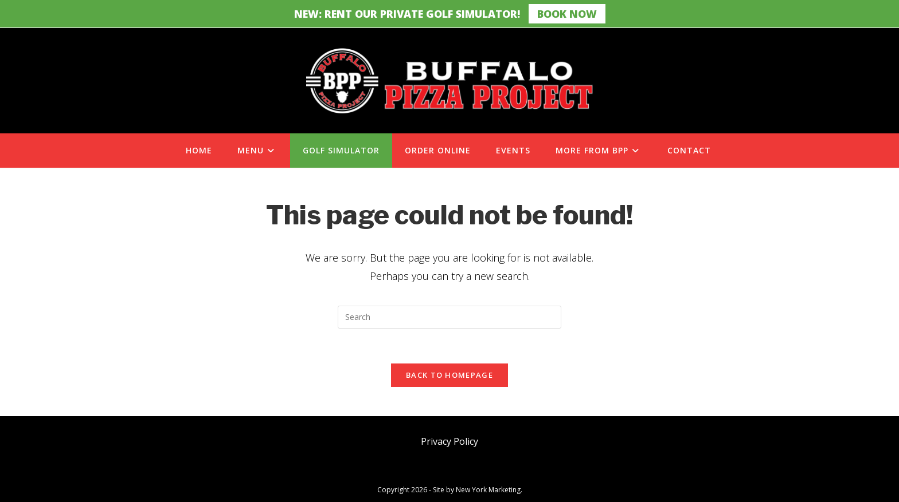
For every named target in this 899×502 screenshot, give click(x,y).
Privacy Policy (449, 441)
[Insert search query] (449, 317)
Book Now (567, 14)
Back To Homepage (449, 375)
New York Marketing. (489, 490)
